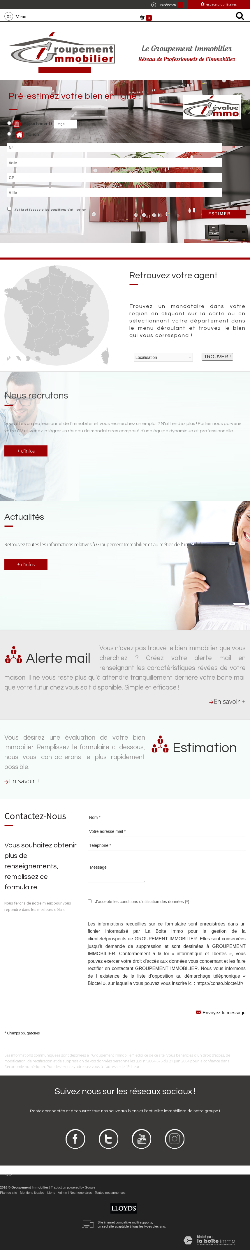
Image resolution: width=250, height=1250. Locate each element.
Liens (51, 1192)
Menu (19, 16)
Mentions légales (32, 1192)
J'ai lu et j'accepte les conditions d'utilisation (49, 209)
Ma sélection (167, 5)
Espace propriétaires (221, 4)
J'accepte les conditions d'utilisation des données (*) (142, 901)
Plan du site (8, 1192)
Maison (27, 135)
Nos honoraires (81, 1192)
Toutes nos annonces (110, 1192)
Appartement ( (29, 124)
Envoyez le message (221, 1012)
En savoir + (230, 701)
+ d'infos (26, 451)
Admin (62, 1192)
